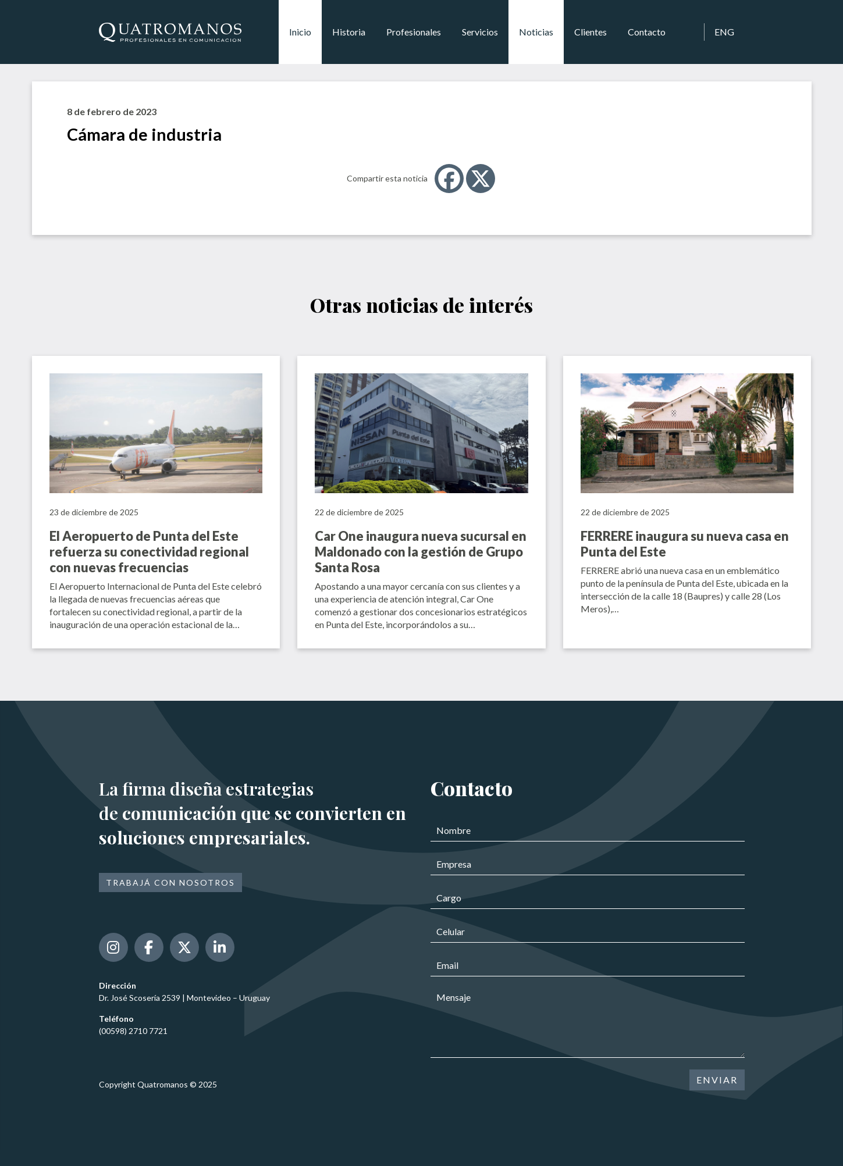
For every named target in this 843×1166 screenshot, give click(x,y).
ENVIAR (717, 1079)
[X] (480, 178)
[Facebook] (449, 178)
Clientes (590, 31)
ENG (724, 31)
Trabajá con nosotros (170, 882)
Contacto (647, 31)
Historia (348, 31)
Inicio (300, 31)
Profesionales (413, 31)
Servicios (480, 31)
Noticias (536, 31)
